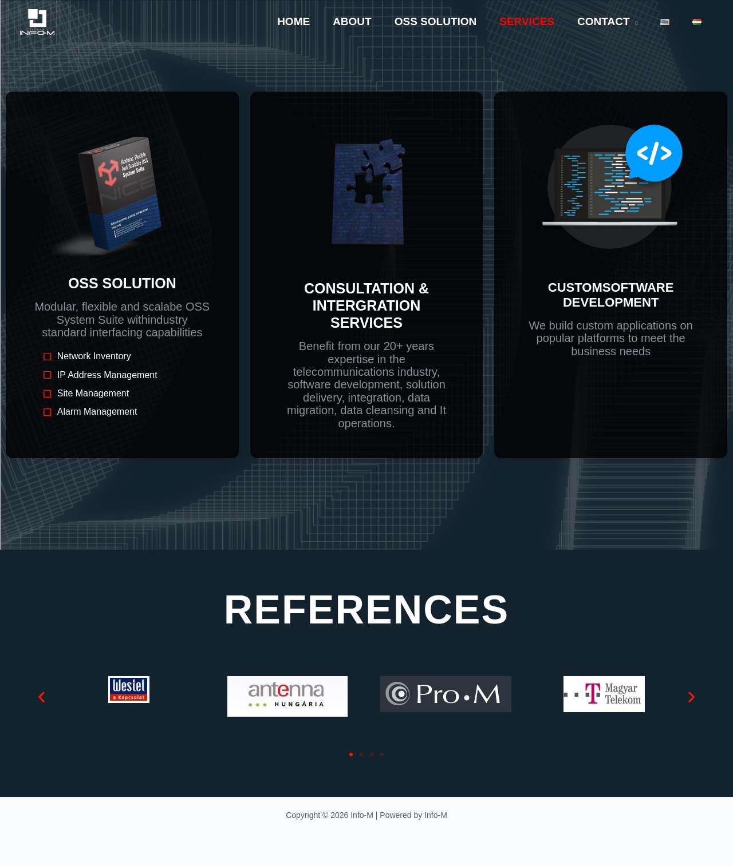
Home (301, 21)
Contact (606, 21)
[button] (41, 696)
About (358, 21)
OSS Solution (441, 21)
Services (530, 21)
